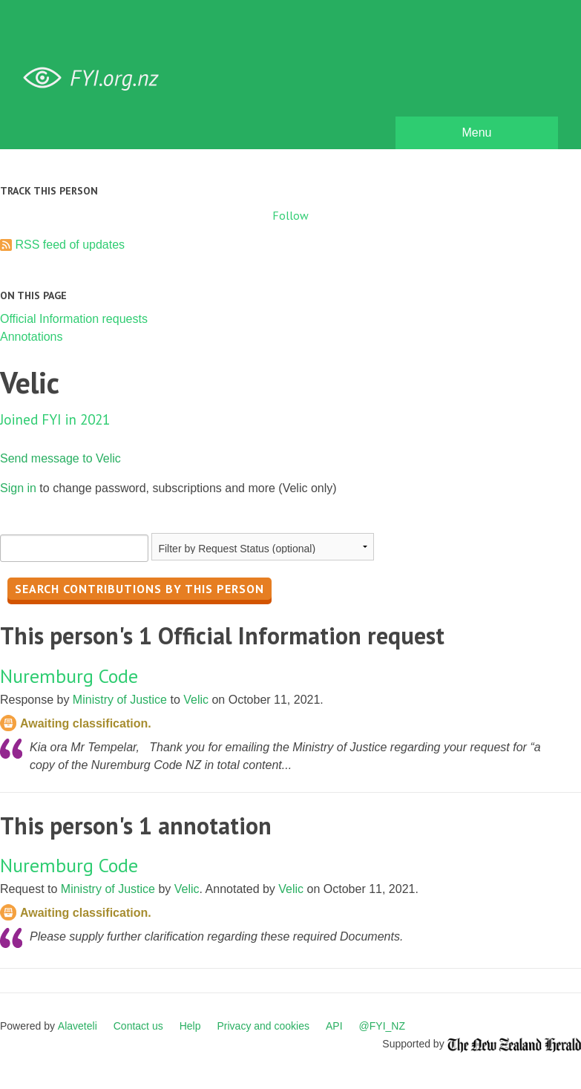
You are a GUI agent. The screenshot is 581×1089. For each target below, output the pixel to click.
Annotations (31, 336)
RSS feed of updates (70, 244)
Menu (476, 132)
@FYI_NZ (382, 1026)
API (334, 1026)
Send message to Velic (60, 458)
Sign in (18, 488)
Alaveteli (77, 1026)
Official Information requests (74, 319)
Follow (290, 215)
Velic (196, 699)
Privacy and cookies (263, 1026)
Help (190, 1026)
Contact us (138, 1026)
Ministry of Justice (120, 699)
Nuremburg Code (69, 676)
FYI (96, 78)
